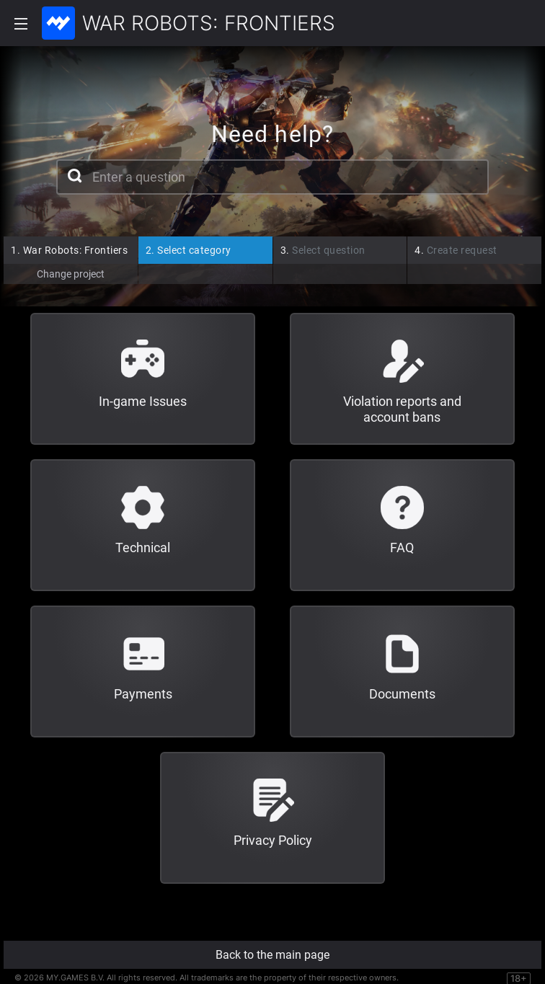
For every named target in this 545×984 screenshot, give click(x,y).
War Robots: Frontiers (69, 250)
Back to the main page (272, 955)
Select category (188, 250)
